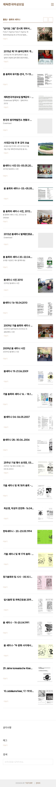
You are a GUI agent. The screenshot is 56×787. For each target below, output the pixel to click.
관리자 (38, 783)
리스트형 (51, 19)
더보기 (5, 745)
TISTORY (29, 783)
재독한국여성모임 (13, 4)
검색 (50, 762)
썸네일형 (45, 19)
